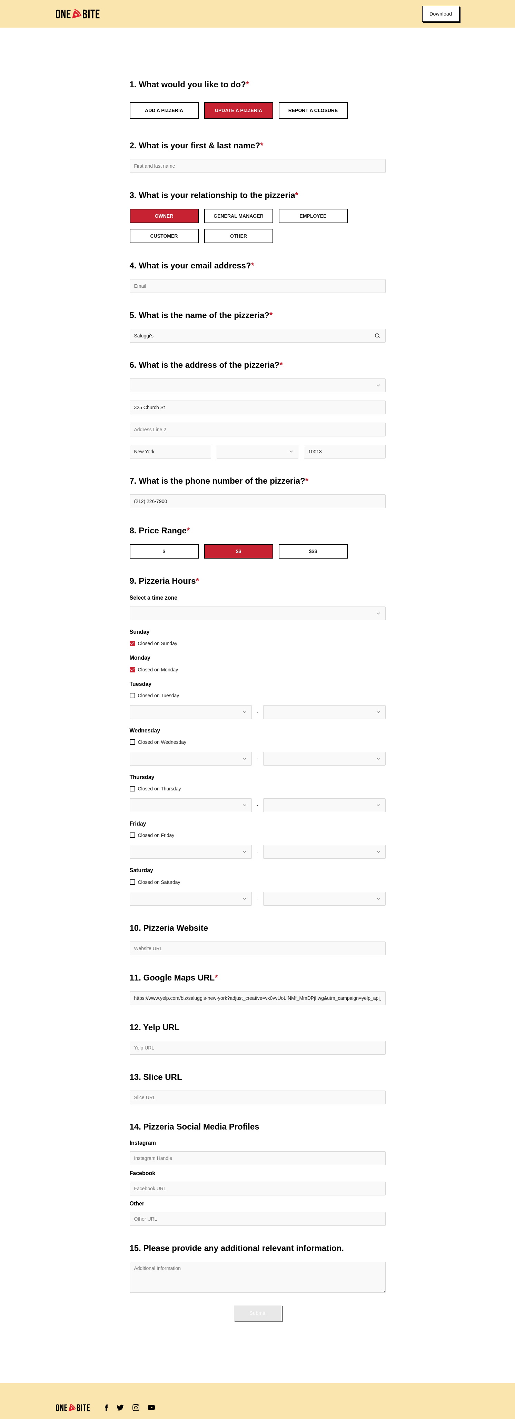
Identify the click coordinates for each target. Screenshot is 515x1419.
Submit (258, 1313)
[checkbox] (132, 643)
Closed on (157, 643)
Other (137, 1203)
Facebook (143, 1173)
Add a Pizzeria (164, 110)
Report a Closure (313, 110)
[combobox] (258, 385)
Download (440, 14)
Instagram (143, 1143)
